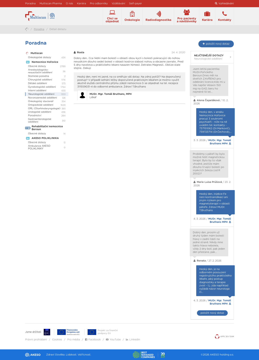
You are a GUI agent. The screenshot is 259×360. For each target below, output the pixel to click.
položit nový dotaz (212, 313)
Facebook (93, 339)
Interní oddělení (37, 90)
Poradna (30, 3)
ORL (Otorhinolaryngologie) (44, 108)
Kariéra (81, 3)
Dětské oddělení (37, 83)
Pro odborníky (99, 3)
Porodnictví (34, 115)
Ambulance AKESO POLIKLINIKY (39, 147)
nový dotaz (216, 43)
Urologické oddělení (39, 112)
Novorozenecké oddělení (42, 98)
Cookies (57, 339)
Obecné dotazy (37, 66)
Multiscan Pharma (51, 3)
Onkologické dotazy (39, 57)
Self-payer (135, 3)
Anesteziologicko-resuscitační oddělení (40, 71)
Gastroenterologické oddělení (39, 120)
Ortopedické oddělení (40, 105)
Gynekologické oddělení (42, 87)
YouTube (113, 339)
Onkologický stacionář (40, 101)
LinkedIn (133, 339)
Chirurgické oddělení (40, 80)
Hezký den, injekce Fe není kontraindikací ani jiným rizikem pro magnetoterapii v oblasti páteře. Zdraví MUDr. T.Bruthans (214, 202)
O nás (69, 3)
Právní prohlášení (36, 339)
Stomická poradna (38, 76)
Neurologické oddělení (41, 94)
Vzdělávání (118, 3)
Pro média (73, 339)
